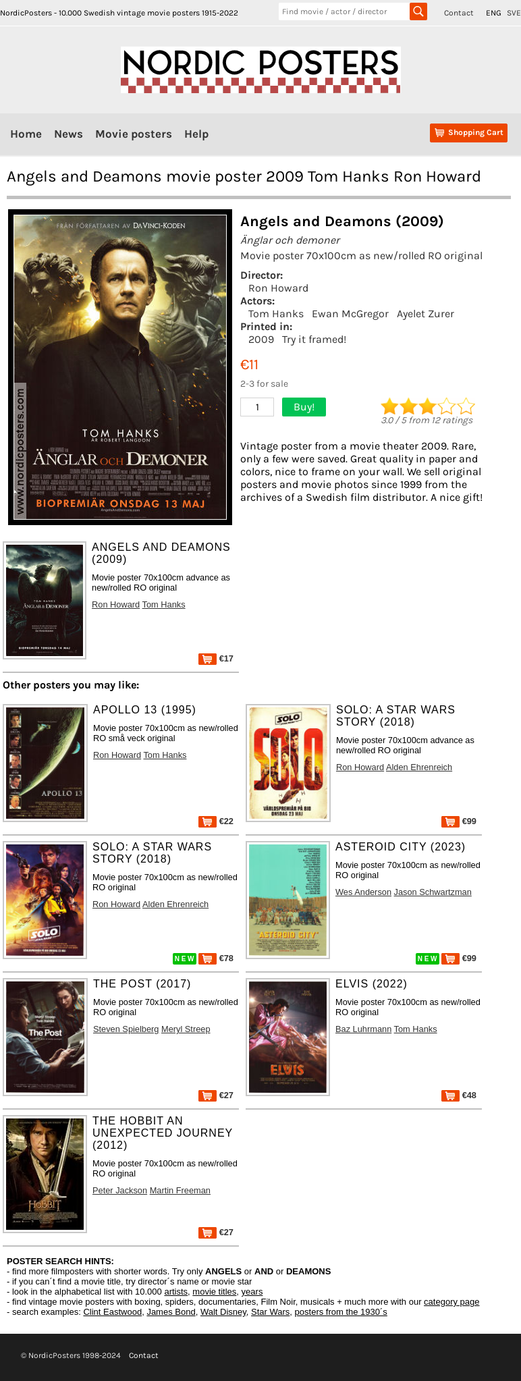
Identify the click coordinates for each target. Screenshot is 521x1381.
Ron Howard (278, 287)
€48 (458, 1095)
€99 (458, 821)
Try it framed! (314, 339)
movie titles (214, 1292)
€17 (216, 658)
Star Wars (270, 1312)
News (68, 133)
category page (451, 1302)
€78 (216, 958)
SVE (514, 13)
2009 (261, 339)
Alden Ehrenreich (419, 767)
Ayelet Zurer (425, 313)
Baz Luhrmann (363, 1029)
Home (26, 133)
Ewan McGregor (350, 313)
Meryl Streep (186, 1029)
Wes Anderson (363, 892)
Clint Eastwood (112, 1312)
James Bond (170, 1312)
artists (176, 1292)
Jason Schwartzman (433, 892)
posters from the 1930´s (341, 1312)
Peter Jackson (119, 1190)
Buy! (304, 406)
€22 (216, 821)
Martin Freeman (180, 1190)
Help (196, 133)
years (252, 1292)
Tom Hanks (276, 313)
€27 (216, 1095)
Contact (459, 13)
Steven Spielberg (126, 1029)
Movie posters (133, 133)
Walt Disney (223, 1312)
